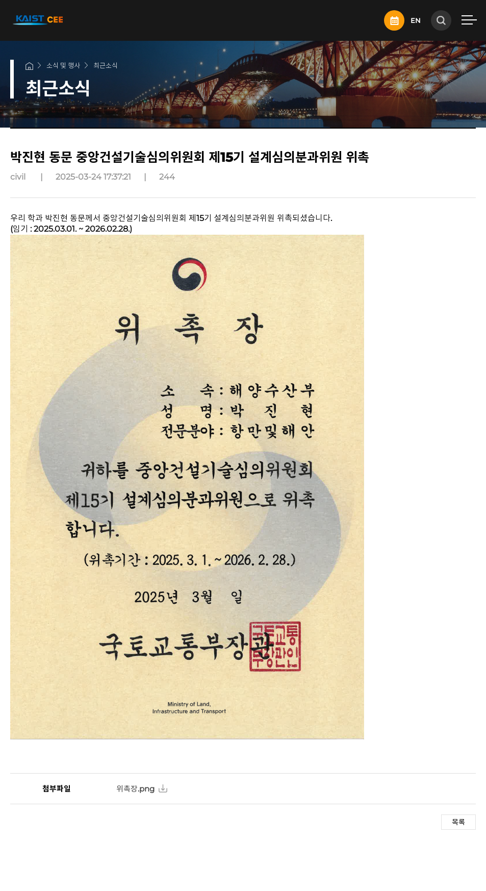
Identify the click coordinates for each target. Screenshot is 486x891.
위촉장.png (135, 789)
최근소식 (105, 65)
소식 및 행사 (63, 65)
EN (416, 20)
